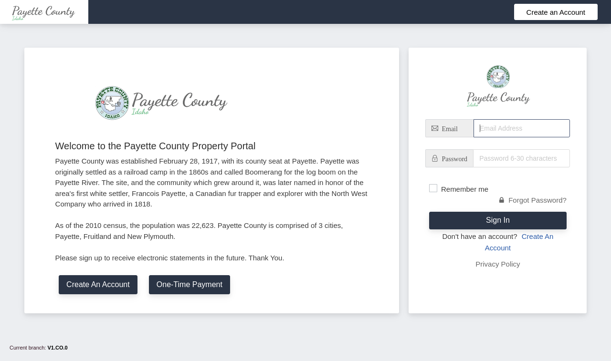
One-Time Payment (189, 284)
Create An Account (98, 284)
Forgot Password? (533, 200)
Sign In (498, 220)
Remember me (464, 189)
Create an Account (556, 12)
